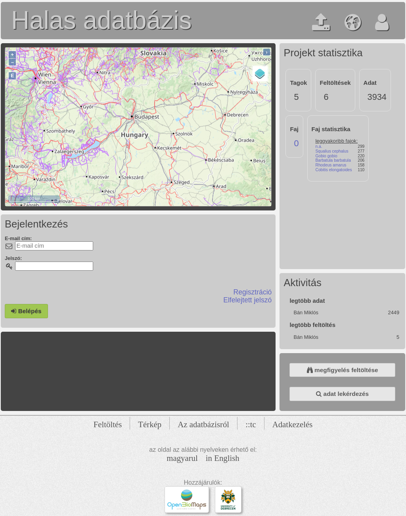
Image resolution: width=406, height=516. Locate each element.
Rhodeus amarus (331, 165)
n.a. (319, 146)
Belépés (26, 311)
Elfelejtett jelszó (247, 300)
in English (222, 457)
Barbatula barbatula (333, 160)
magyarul (182, 457)
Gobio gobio (326, 156)
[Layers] (260, 73)
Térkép (149, 424)
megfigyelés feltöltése (342, 370)
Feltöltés (108, 424)
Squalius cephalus (332, 151)
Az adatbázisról (203, 424)
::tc (250, 424)
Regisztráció (253, 292)
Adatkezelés (292, 424)
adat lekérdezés (342, 393)
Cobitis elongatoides (334, 170)
